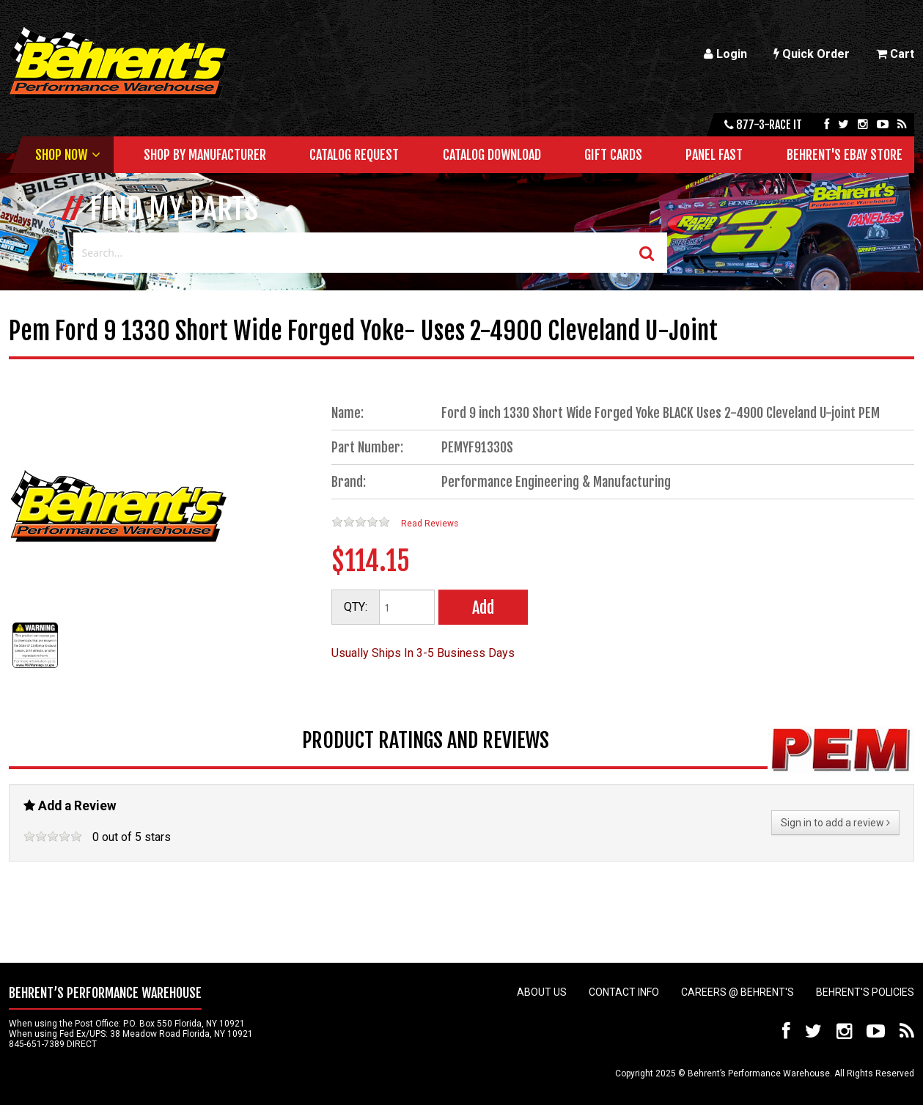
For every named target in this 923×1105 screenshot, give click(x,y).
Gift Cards (613, 155)
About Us (542, 992)
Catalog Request (354, 155)
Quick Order (811, 54)
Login (725, 54)
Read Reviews (429, 523)
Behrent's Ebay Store (844, 155)
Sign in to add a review (835, 823)
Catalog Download (492, 155)
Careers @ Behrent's (737, 992)
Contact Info (624, 992)
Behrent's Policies (865, 992)
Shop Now (61, 155)
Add (483, 607)
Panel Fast (714, 155)
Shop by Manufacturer (205, 155)
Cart (895, 54)
